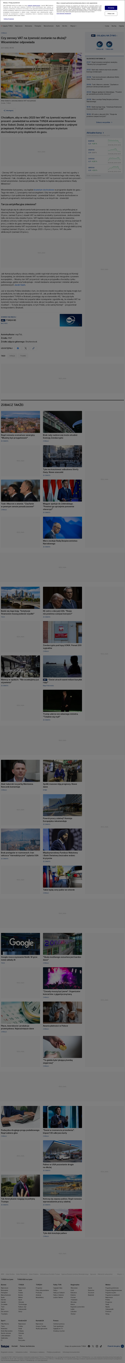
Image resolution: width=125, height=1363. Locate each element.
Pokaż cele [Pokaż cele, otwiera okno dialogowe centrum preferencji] (111, 13)
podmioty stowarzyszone (34, 5)
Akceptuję (111, 8)
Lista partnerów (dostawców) (64, 13)
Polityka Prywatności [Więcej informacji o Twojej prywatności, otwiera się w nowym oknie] (9, 18)
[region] (62, 11)
